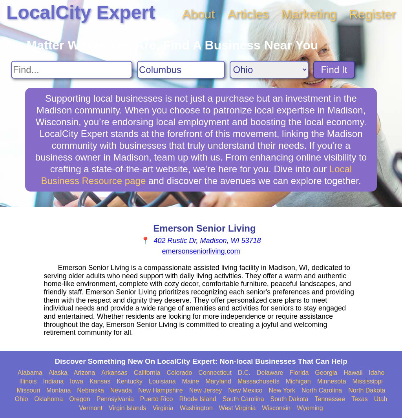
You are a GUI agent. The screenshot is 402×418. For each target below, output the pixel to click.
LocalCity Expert (80, 12)
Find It (334, 69)
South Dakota (289, 399)
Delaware (270, 372)
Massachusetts (259, 381)
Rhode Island (197, 399)
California (147, 372)
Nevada (121, 390)
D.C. (244, 372)
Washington (196, 408)
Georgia (326, 372)
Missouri (28, 390)
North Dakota (366, 390)
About (198, 14)
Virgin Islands (127, 408)
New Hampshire (160, 390)
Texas (359, 399)
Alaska (58, 372)
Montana (58, 390)
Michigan (298, 381)
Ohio (21, 399)
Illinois (28, 381)
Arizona (84, 372)
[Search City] (181, 69)
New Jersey (205, 390)
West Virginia (237, 408)
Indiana (53, 381)
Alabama (30, 372)
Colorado (179, 372)
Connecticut (215, 372)
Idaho (376, 372)
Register (372, 14)
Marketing (308, 14)
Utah (380, 399)
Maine (190, 381)
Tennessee (329, 399)
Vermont (90, 408)
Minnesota (331, 381)
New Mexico (245, 390)
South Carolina (243, 399)
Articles (248, 14)
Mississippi (368, 381)
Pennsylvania (115, 399)
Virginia (163, 408)
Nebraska (90, 390)
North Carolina (322, 390)
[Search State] (269, 69)
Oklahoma (48, 399)
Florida (299, 372)
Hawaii (353, 372)
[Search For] (71, 69)
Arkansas (114, 372)
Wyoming (310, 408)
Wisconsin (276, 408)
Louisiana (162, 381)
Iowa (76, 381)
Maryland (218, 381)
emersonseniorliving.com (201, 251)
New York (282, 390)
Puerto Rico (156, 399)
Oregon (79, 399)
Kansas (100, 381)
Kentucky (130, 381)
